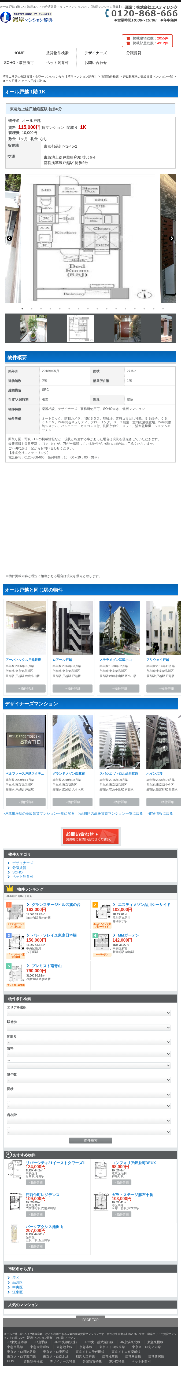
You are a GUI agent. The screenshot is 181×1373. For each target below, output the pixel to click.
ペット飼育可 (57, 62)
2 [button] (31, 308)
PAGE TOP (90, 1320)
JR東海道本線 (17, 1342)
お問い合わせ (95, 62)
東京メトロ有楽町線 (126, 1352)
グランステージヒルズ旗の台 (56, 904)
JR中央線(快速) (65, 1342)
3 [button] (41, 308)
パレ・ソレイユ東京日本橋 (54, 935)
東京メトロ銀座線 (112, 1347)
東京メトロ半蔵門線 (21, 1357)
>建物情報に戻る (159, 813)
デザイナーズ (95, 53)
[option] (91, 238)
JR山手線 (41, 1342)
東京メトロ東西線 (56, 1352)
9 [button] (97, 308)
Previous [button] (9, 238)
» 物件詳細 (35, 1182)
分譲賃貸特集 (92, 1361)
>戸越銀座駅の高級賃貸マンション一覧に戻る (39, 813)
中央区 (17, 1287)
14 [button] (144, 308)
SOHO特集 (117, 1361)
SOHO (17, 872)
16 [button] (163, 308)
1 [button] (22, 308)
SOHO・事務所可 (19, 62)
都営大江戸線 (85, 1357)
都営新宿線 (156, 1357)
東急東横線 (155, 1342)
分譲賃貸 (133, 53)
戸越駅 (68, 163)
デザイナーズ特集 (63, 1361)
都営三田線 (133, 1357)
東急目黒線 (15, 1347)
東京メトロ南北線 (56, 1357)
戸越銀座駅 (71, 157)
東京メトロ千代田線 (90, 1352)
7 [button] (78, 308)
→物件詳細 (25, 688)
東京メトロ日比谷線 (21, 1352)
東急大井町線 (39, 1347)
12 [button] (125, 308)
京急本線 (85, 1347)
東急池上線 (53, 157)
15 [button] (153, 308)
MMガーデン (128, 935)
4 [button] (50, 308)
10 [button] (106, 308)
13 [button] (135, 308)
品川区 (60, 146)
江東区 (17, 1292)
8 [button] (88, 308)
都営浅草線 (53, 163)
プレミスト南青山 (47, 966)
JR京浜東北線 (130, 1342)
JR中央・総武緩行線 (98, 1342)
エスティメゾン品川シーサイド (144, 904)
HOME (19, 53)
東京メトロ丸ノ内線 (146, 1347)
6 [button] (69, 308)
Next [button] (171, 238)
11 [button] (116, 308)
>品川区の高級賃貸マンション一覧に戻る (110, 813)
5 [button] (59, 308)
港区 (15, 1278)
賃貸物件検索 (57, 53)
